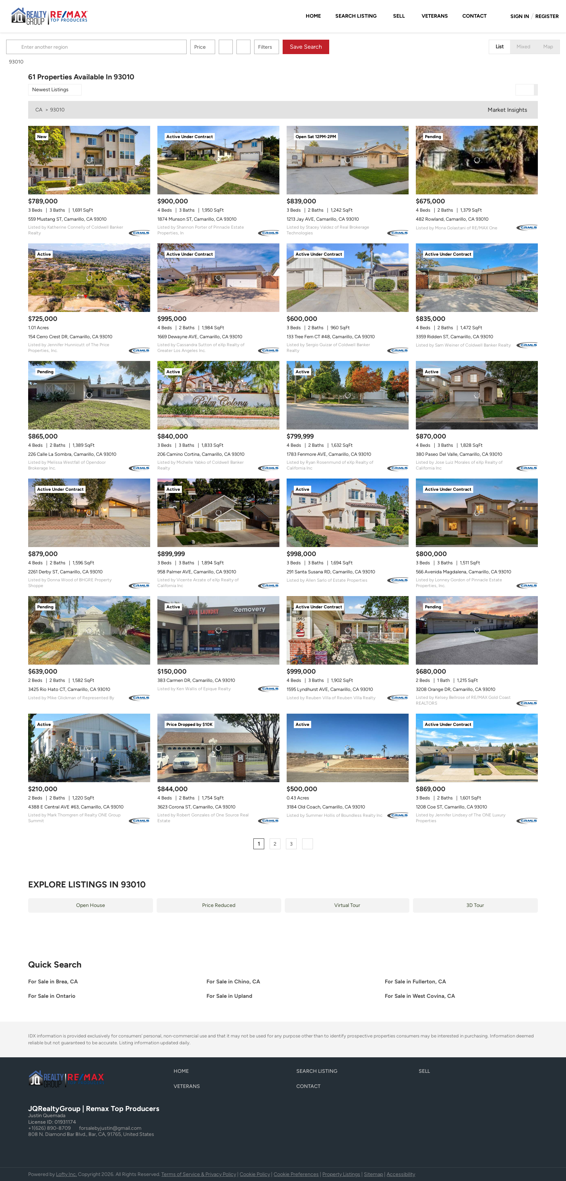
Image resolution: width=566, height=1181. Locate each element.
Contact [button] (474, 16)
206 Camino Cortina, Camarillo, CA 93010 (200, 454)
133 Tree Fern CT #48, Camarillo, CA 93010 (331, 336)
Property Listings (341, 1174)
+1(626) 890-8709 (49, 1128)
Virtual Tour (347, 905)
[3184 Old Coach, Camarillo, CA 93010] (348, 748)
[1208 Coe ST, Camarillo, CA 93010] (477, 748)
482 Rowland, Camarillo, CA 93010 (452, 219)
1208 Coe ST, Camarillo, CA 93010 (451, 807)
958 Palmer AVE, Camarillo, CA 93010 (196, 571)
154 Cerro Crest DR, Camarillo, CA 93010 (70, 336)
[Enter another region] (121, 47)
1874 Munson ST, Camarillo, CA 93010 (196, 219)
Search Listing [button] (355, 16)
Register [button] (547, 16)
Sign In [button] (519, 16)
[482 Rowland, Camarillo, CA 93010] (477, 160)
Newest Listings (50, 90)
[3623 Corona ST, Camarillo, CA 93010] (218, 748)
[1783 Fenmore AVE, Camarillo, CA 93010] (348, 395)
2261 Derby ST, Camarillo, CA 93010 (65, 571)
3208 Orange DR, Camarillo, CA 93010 (455, 689)
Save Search (328, 46)
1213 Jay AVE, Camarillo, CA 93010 (323, 219)
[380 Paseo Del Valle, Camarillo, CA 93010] (477, 395)
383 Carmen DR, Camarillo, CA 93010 (196, 680)
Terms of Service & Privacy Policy (198, 1174)
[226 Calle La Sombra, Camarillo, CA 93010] (89, 395)
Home (313, 16)
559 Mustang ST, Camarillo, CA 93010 (67, 219)
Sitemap (373, 1174)
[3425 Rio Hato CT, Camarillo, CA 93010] (89, 630)
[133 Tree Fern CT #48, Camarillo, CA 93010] (348, 277)
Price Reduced (218, 905)
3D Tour (475, 905)
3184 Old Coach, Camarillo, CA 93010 (326, 807)
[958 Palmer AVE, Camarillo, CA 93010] (218, 513)
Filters (287, 47)
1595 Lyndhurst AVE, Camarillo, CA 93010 (330, 689)
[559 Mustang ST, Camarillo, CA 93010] (89, 160)
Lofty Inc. (66, 1174)
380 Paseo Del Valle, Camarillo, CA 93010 (459, 454)
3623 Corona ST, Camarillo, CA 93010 (196, 807)
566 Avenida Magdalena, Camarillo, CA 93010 (463, 571)
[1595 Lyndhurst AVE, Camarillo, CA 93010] (348, 630)
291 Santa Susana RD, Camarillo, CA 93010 (331, 571)
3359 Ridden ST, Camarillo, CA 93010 (454, 336)
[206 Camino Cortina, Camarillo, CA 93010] (218, 395)
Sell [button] (399, 16)
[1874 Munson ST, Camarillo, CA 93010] (218, 160)
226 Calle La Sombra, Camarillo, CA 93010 (72, 454)
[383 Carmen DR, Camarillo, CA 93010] (218, 630)
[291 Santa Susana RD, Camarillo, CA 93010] (348, 513)
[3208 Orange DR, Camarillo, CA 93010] (477, 630)
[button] (37, 47)
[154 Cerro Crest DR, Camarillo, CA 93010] (89, 277)
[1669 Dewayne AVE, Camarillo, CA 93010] (218, 277)
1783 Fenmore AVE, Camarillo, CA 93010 (329, 454)
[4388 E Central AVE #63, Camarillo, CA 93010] (89, 748)
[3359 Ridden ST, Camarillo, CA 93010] (477, 277)
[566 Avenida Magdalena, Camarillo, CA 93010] (477, 513)
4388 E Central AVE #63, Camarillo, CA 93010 (75, 807)
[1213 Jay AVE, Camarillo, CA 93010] (348, 160)
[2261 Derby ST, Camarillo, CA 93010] (89, 513)
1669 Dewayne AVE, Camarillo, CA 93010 (199, 336)
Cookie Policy (255, 1174)
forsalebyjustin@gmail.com (110, 1128)
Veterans (435, 16)
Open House (90, 905)
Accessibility (401, 1174)
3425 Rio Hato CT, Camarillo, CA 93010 (69, 689)
